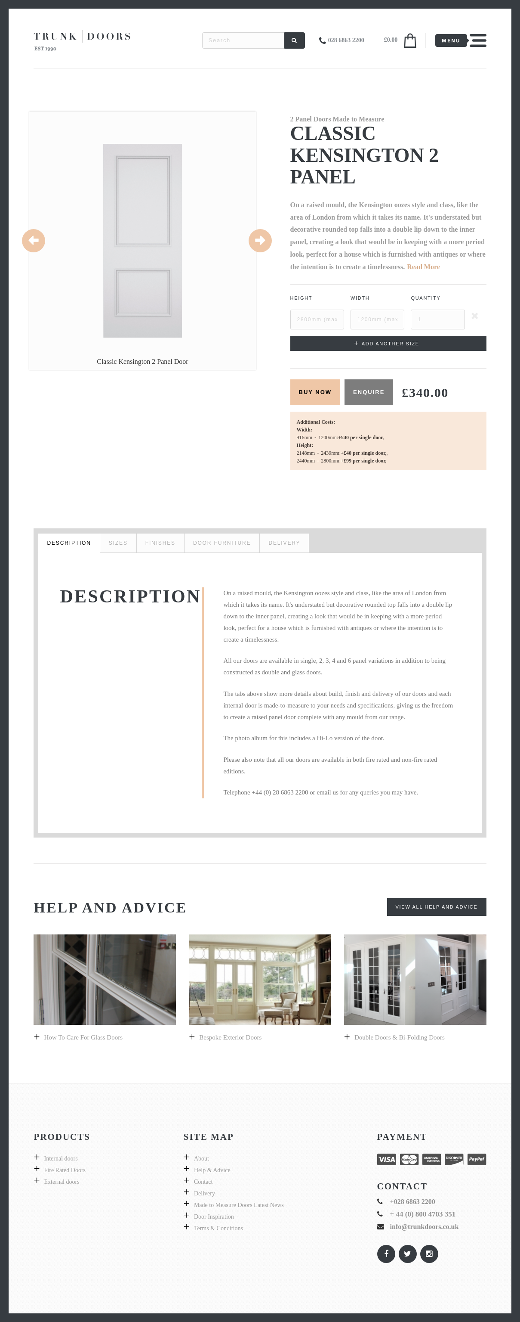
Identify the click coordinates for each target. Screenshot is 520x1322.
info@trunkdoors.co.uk (424, 1226)
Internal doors (61, 1158)
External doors (62, 1182)
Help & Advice (212, 1170)
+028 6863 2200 (412, 1201)
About (201, 1158)
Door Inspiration (214, 1216)
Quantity (425, 298)
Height (301, 298)
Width (360, 298)
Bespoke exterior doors (230, 1037)
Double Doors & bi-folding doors (399, 1037)
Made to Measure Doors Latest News (239, 1205)
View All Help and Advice (437, 906)
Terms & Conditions (218, 1228)
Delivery (204, 1193)
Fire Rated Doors (65, 1170)
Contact (203, 1182)
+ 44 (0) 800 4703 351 (423, 1214)
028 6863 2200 (346, 40)
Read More (423, 266)
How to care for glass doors (83, 1037)
